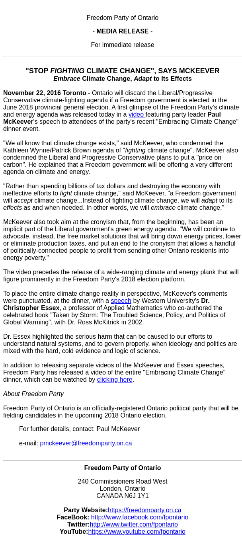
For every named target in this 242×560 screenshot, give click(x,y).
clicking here (115, 379)
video (137, 114)
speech (121, 300)
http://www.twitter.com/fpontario (134, 524)
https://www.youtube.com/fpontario (136, 531)
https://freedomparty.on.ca (145, 510)
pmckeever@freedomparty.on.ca (86, 443)
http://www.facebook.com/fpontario (140, 517)
